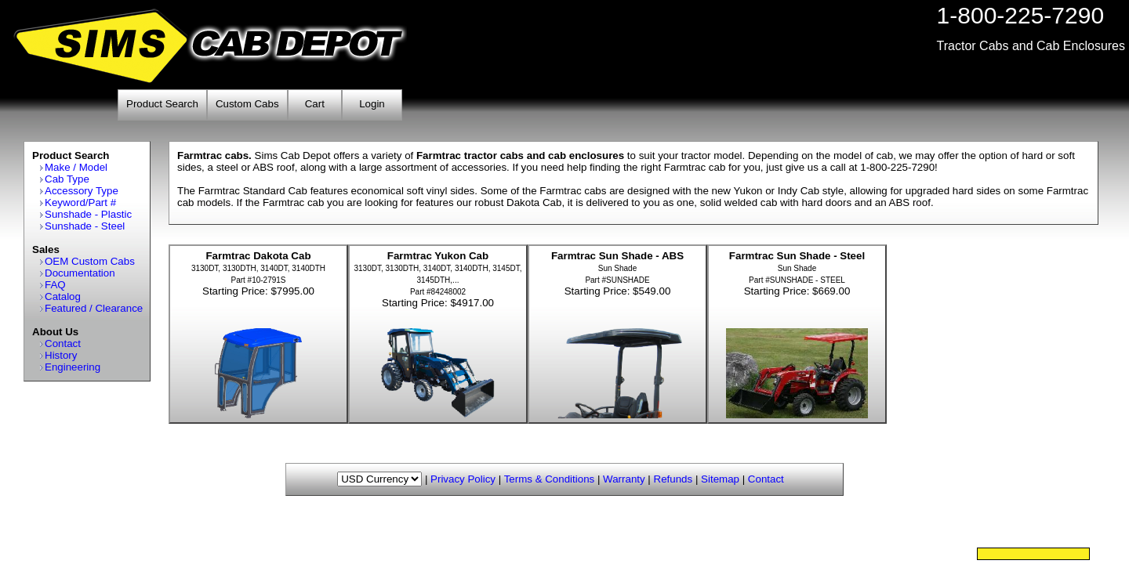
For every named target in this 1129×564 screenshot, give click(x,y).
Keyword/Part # (80, 202)
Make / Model (76, 167)
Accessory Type (81, 191)
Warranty (624, 479)
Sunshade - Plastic (88, 214)
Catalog (63, 296)
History (61, 355)
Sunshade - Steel (85, 226)
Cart (314, 104)
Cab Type (67, 179)
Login (372, 104)
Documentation (80, 273)
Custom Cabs (247, 104)
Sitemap (720, 479)
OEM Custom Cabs (90, 261)
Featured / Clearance (94, 308)
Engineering (72, 367)
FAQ (55, 285)
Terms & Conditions (549, 479)
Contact (63, 343)
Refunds (673, 479)
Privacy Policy (463, 479)
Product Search (162, 104)
